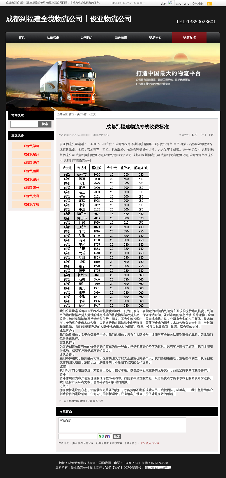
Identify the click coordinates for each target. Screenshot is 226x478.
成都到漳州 (31, 187)
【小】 (195, 135)
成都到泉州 (31, 179)
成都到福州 (31, 154)
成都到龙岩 (31, 196)
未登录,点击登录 (149, 445)
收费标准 (189, 37)
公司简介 (87, 37)
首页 (22, 37)
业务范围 (121, 37)
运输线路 (53, 37)
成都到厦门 (31, 162)
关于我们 (82, 114)
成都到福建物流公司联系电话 (86, 401)
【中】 (203, 135)
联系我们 (155, 37)
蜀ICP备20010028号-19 (158, 470)
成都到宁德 (31, 204)
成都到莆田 (31, 171)
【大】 (212, 135)
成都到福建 (31, 146)
